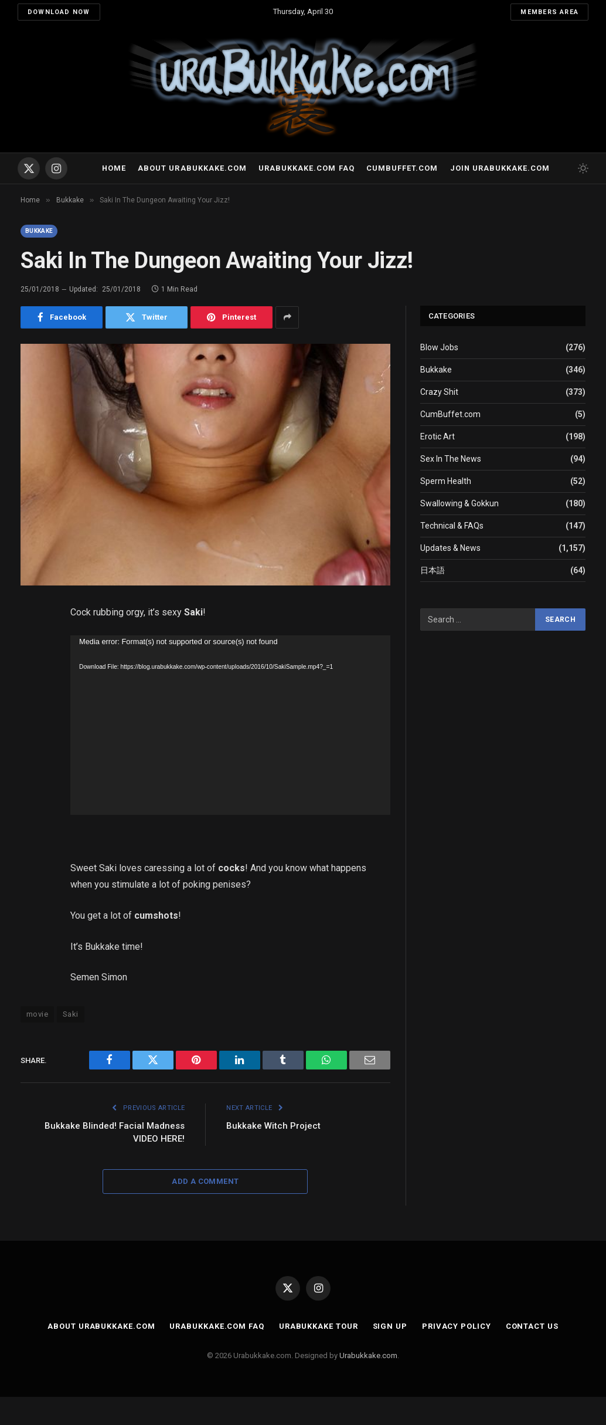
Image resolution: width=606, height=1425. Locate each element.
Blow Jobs (439, 347)
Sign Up (390, 1326)
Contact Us (532, 1326)
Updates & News (450, 548)
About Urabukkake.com (192, 168)
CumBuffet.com (450, 414)
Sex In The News (450, 458)
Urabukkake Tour (318, 1326)
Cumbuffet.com (402, 168)
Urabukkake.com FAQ (306, 168)
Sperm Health (445, 481)
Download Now (59, 12)
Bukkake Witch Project (273, 1126)
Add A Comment (205, 1181)
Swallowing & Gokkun (459, 503)
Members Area (549, 12)
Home (114, 168)
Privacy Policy (456, 1326)
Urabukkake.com (368, 1355)
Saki (71, 1014)
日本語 (432, 570)
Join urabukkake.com (500, 168)
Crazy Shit (439, 392)
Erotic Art (437, 436)
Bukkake (39, 231)
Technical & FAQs (452, 525)
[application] (230, 725)
